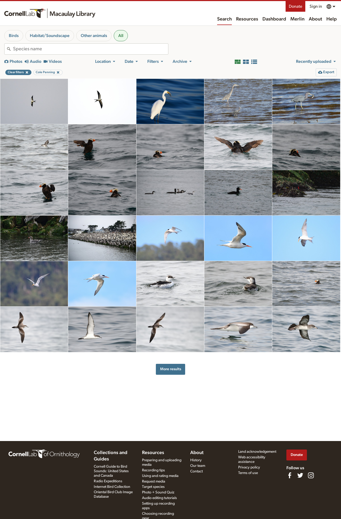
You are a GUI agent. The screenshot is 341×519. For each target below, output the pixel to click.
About (315, 19)
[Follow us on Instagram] (311, 475)
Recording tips (153, 470)
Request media (153, 481)
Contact (196, 471)
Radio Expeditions (108, 481)
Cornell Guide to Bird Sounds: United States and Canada (111, 471)
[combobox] (90, 49)
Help (331, 19)
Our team (197, 466)
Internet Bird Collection (112, 487)
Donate (295, 6)
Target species (153, 487)
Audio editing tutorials (159, 498)
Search (224, 19)
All (120, 36)
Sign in (316, 6)
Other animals (94, 36)
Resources (247, 19)
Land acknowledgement (257, 452)
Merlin (297, 19)
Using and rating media (160, 476)
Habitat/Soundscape (50, 36)
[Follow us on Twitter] (300, 475)
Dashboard (274, 19)
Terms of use (248, 473)
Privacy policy (249, 467)
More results (170, 369)
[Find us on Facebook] (289, 475)
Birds (14, 36)
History (196, 460)
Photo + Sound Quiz (158, 492)
